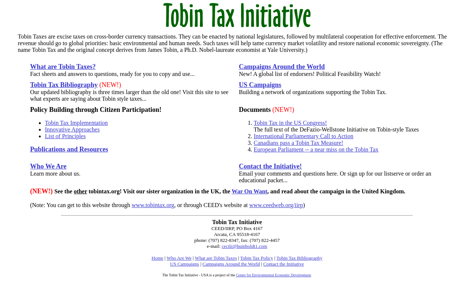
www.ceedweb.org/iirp (276, 205)
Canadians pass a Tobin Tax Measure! (298, 143)
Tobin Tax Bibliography (63, 85)
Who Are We (179, 258)
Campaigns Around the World (282, 66)
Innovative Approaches (72, 129)
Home (157, 258)
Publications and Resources (69, 149)
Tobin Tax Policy (256, 258)
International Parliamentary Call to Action (303, 136)
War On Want (249, 191)
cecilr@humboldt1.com (244, 246)
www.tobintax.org (152, 205)
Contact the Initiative (283, 264)
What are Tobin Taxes (216, 258)
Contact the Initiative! (270, 166)
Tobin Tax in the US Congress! (290, 123)
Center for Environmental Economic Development (273, 275)
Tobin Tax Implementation (76, 123)
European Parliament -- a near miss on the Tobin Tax (316, 149)
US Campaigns (260, 85)
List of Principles (65, 136)
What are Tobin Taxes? (63, 66)
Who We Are (48, 166)
